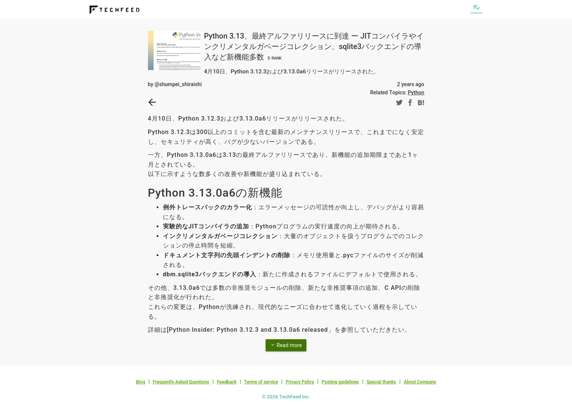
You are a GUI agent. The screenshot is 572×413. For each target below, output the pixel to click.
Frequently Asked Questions (181, 382)
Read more (286, 344)
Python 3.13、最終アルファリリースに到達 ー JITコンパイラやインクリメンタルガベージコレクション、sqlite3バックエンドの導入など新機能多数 (314, 46)
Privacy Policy (300, 382)
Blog (140, 382)
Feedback (226, 382)
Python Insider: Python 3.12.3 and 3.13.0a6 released (248, 329)
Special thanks (381, 382)
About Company (420, 382)
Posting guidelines (340, 382)
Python (416, 92)
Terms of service (261, 382)
